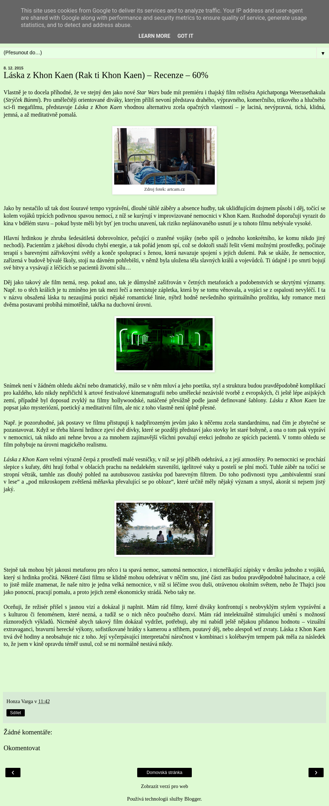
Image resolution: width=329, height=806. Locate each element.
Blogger (192, 799)
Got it (185, 36)
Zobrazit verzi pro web (164, 786)
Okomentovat (22, 748)
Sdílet (15, 712)
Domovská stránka (164, 772)
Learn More (154, 36)
